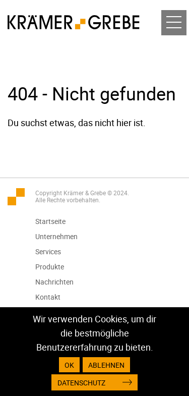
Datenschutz (81, 382)
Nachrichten (54, 282)
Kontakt (47, 297)
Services (48, 251)
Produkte (49, 266)
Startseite (50, 221)
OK (69, 365)
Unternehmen (56, 236)
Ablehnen (106, 365)
